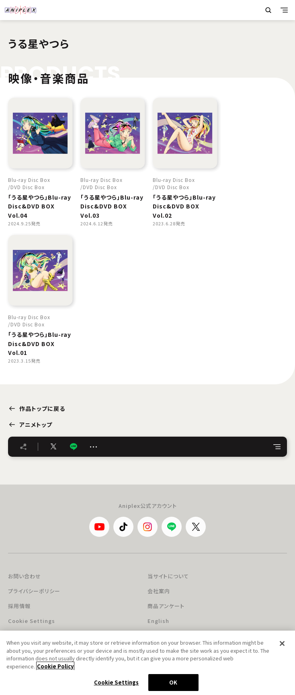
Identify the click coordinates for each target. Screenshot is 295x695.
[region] (147, 663)
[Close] (282, 643)
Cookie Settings (31, 621)
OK (173, 682)
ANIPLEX (20, 10)
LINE (73, 446)
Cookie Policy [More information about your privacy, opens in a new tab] (55, 666)
